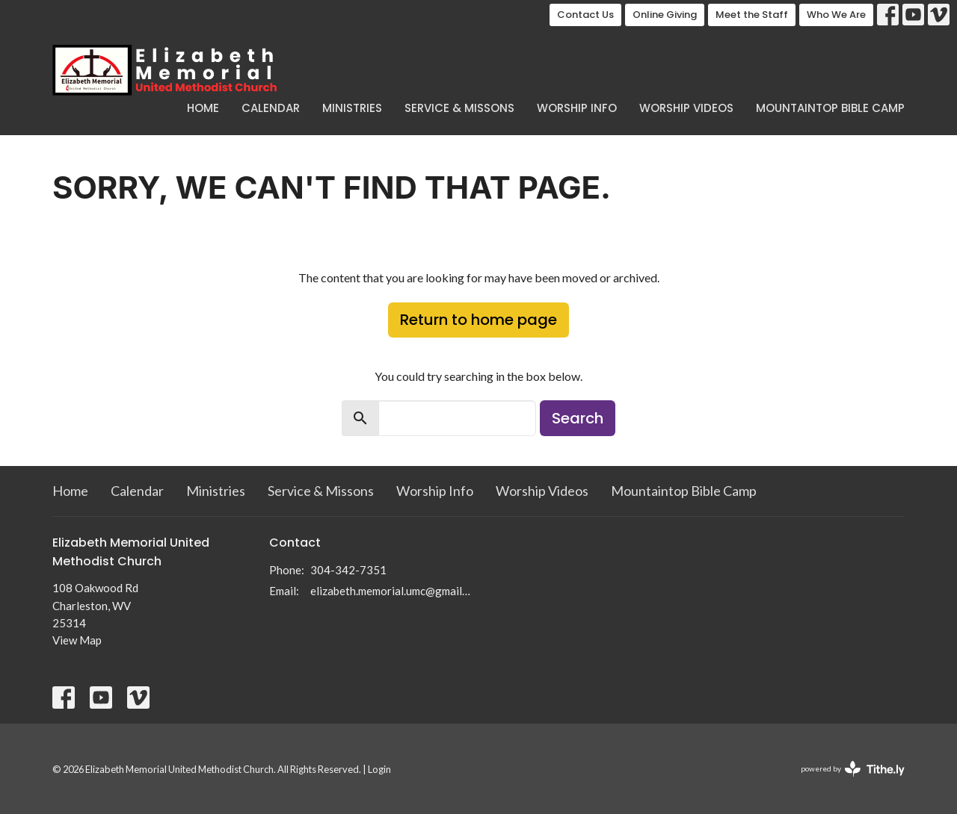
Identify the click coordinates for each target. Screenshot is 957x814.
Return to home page (478, 319)
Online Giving (665, 14)
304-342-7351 (348, 570)
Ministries (352, 108)
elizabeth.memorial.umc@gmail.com (390, 590)
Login (379, 769)
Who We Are (836, 14)
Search (577, 418)
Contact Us (585, 14)
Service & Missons (459, 108)
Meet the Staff (752, 14)
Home (203, 108)
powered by (853, 769)
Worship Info (577, 108)
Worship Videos (686, 108)
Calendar (270, 108)
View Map (77, 640)
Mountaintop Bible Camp (830, 108)
